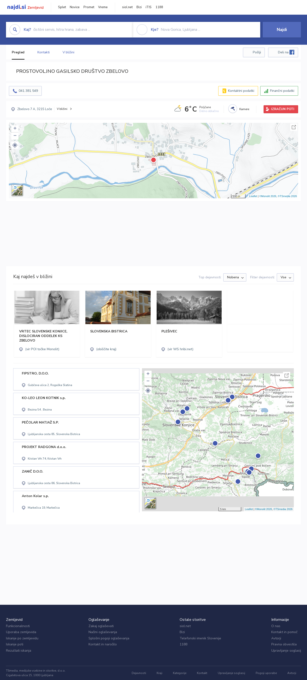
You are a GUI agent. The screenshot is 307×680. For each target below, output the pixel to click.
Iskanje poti (14, 644)
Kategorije (179, 673)
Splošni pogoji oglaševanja (109, 638)
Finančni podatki (282, 90)
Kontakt (202, 673)
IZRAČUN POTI (282, 109)
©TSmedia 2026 (287, 196)
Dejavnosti (139, 673)
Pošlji (257, 52)
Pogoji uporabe (266, 673)
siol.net (127, 7)
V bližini (68, 52)
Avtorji (276, 638)
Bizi (139, 7)
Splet (62, 7)
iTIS (149, 7)
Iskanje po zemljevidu (22, 638)
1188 (159, 7)
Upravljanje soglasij (286, 650)
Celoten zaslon (293, 127)
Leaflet (253, 196)
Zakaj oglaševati (101, 626)
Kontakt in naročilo (103, 644)
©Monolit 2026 (267, 196)
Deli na (286, 52)
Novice (75, 7)
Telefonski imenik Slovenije (200, 638)
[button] (14, 145)
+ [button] (15, 128)
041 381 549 (28, 90)
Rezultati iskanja (18, 650)
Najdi (282, 29)
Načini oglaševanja (103, 632)
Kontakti (43, 52)
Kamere (244, 109)
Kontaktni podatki (241, 90)
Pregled (18, 52)
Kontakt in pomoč (284, 632)
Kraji (159, 673)
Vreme (103, 7)
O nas (275, 626)
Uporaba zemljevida (21, 632)
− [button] (15, 136)
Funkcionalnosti (18, 626)
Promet (88, 7)
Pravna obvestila (284, 644)
